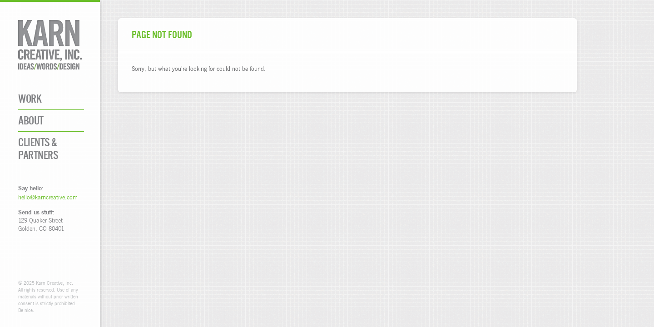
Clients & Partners (38, 148)
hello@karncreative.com (48, 197)
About (31, 120)
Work (29, 99)
